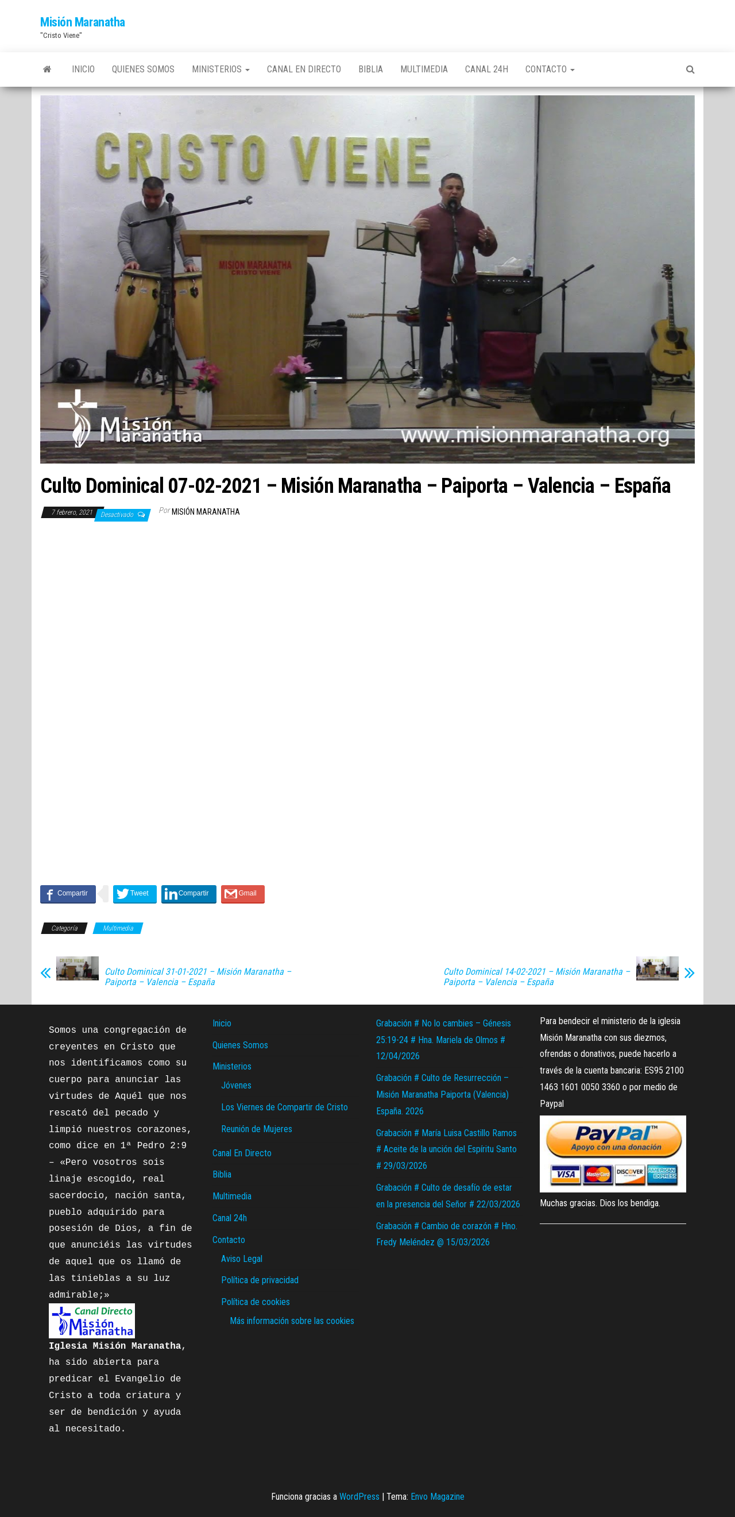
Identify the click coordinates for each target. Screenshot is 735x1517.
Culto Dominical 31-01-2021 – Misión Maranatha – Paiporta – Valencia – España (198, 977)
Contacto (550, 69)
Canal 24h (486, 69)
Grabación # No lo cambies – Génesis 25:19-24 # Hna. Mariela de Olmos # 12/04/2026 (443, 1040)
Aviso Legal (241, 1258)
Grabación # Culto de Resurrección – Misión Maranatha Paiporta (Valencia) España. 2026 (442, 1094)
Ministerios (221, 69)
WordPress (359, 1496)
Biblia (370, 69)
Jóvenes (236, 1085)
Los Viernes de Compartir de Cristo (284, 1107)
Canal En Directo (304, 69)
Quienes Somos (143, 69)
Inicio (83, 69)
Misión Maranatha (82, 22)
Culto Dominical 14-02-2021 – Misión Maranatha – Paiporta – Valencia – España (536, 977)
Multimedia (424, 69)
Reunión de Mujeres (256, 1129)
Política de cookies (255, 1301)
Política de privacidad (260, 1280)
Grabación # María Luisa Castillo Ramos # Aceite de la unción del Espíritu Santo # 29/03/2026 (446, 1150)
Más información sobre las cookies (292, 1320)
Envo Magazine (438, 1496)
